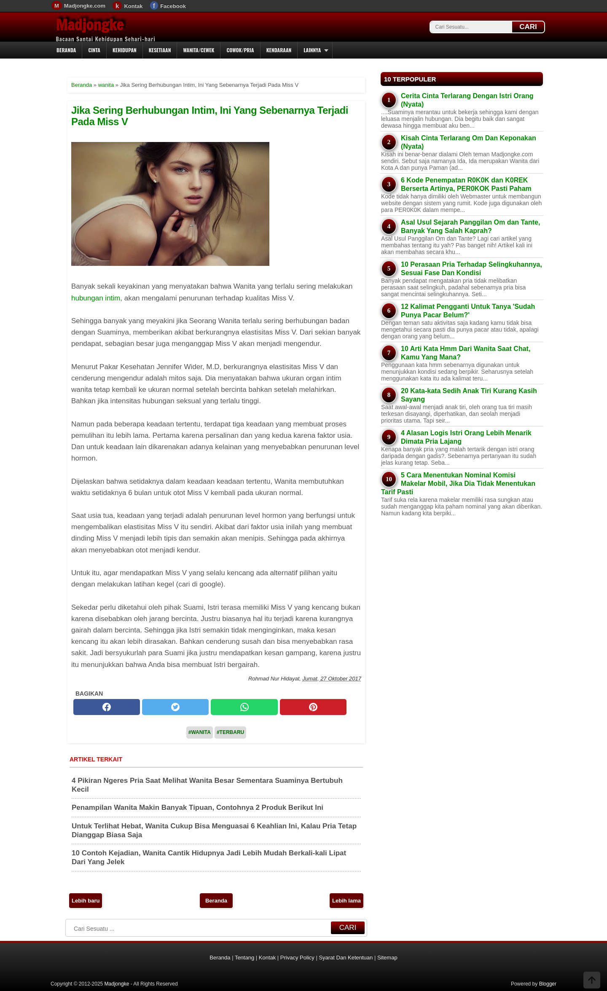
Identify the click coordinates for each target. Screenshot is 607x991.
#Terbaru (230, 732)
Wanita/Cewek (198, 50)
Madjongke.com (84, 6)
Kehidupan (125, 50)
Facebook (173, 6)
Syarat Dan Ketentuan (346, 957)
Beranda (66, 50)
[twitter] (175, 707)
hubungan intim (95, 298)
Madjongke (90, 24)
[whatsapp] (244, 707)
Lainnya (312, 50)
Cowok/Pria (240, 50)
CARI (528, 27)
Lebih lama (346, 900)
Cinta (94, 50)
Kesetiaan (160, 50)
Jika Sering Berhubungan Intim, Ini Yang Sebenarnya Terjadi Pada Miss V (209, 115)
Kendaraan (279, 50)
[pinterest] (313, 707)
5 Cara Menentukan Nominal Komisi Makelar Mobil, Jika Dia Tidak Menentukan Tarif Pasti (458, 483)
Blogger (547, 984)
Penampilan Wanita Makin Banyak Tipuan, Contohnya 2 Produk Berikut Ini (197, 808)
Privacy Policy (297, 957)
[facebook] (106, 707)
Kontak (133, 6)
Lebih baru (85, 900)
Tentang (244, 957)
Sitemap (387, 957)
